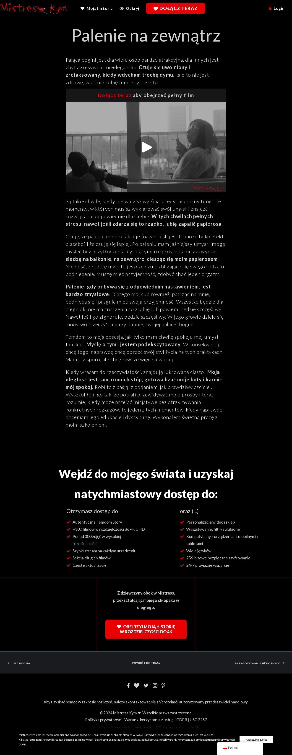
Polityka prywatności (103, 719)
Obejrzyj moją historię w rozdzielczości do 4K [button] (146, 629)
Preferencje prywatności (220, 739)
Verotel (165, 702)
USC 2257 (198, 719)
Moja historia (100, 8)
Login (279, 8)
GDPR (181, 719)
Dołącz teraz (115, 95)
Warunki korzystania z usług (149, 719)
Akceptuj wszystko (256, 739)
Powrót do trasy (146, 663)
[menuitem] (98, 8)
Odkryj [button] (132, 8)
